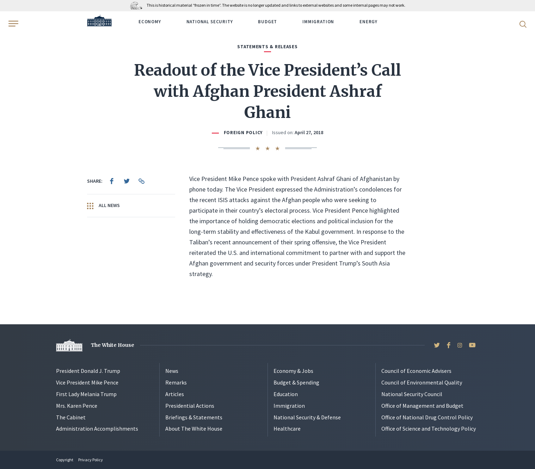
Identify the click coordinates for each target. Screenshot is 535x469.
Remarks (176, 382)
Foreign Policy (243, 133)
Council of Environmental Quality (421, 382)
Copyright (64, 459)
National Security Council (411, 394)
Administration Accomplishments (97, 428)
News (171, 370)
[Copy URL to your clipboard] (141, 181)
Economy (150, 22)
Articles (174, 394)
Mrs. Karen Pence (76, 405)
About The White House (193, 428)
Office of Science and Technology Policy (428, 428)
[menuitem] (111, 181)
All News (103, 205)
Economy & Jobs (293, 370)
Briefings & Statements (193, 417)
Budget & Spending (296, 382)
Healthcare (287, 428)
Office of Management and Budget (422, 405)
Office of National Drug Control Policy (427, 417)
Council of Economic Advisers (416, 370)
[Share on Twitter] (126, 181)
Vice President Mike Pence (87, 382)
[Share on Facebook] (111, 181)
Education (285, 394)
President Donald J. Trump (88, 370)
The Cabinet (71, 417)
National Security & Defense (307, 417)
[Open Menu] (12, 23)
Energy (368, 22)
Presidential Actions (189, 405)
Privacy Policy (90, 459)
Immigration (318, 22)
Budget (267, 22)
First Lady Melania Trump (86, 394)
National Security (209, 22)
